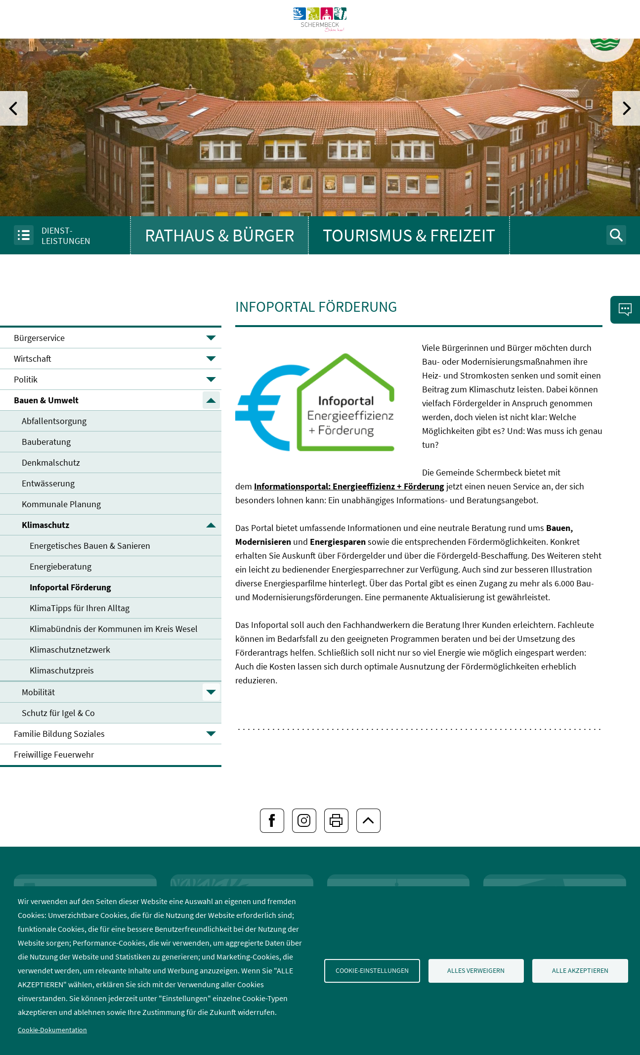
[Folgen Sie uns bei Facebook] (272, 821)
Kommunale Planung (61, 504)
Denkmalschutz (51, 462)
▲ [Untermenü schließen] (211, 400)
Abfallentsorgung (54, 421)
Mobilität (38, 692)
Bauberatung (46, 441)
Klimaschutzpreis (62, 670)
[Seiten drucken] (336, 821)
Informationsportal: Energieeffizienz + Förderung (349, 486)
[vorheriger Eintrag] (14, 108)
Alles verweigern (476, 970)
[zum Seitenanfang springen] (368, 821)
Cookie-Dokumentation (52, 1030)
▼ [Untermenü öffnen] (211, 337)
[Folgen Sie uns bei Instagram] (304, 821)
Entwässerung (48, 483)
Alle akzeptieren (580, 970)
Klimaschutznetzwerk (70, 649)
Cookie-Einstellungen (372, 970)
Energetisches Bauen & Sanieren (90, 545)
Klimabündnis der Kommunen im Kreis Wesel (114, 628)
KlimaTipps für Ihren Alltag (79, 608)
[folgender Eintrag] (626, 108)
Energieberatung (60, 566)
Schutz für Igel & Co (58, 713)
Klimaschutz (45, 524)
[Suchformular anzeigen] (616, 235)
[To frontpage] (320, 54)
